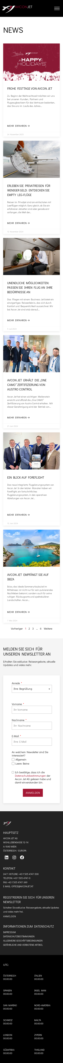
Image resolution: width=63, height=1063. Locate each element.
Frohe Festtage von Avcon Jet (29, 88)
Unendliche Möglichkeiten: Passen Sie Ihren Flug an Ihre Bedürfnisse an (30, 287)
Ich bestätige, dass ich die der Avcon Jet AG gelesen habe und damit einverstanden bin (33, 777)
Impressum (9, 932)
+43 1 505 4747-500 (29, 874)
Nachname (18, 720)
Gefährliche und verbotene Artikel (23, 944)
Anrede (16, 683)
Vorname (17, 704)
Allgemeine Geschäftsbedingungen (23, 940)
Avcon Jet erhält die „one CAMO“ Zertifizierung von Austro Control (27, 384)
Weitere (48, 628)
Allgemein (20, 759)
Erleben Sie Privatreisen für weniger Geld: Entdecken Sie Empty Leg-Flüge (28, 190)
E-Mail (15, 736)
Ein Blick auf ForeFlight (25, 477)
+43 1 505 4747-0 (21, 878)
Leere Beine (22, 763)
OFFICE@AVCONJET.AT (22, 886)
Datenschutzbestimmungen (30, 775)
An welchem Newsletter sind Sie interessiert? (30, 753)
